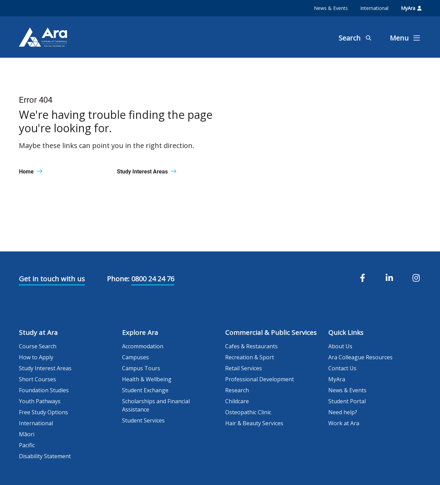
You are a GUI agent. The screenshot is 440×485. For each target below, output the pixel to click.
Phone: (118, 278)
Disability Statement (45, 456)
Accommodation (142, 346)
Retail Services (243, 368)
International (374, 8)
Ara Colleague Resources (360, 357)
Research (237, 390)
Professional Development (259, 379)
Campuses (135, 357)
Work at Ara (343, 423)
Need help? (342, 412)
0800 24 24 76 (152, 278)
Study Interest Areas (45, 368)
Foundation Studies (44, 390)
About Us (340, 346)
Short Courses (37, 379)
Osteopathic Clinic (248, 412)
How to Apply (36, 357)
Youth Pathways (39, 401)
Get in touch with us (52, 278)
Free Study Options (43, 412)
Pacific (27, 445)
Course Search (37, 346)
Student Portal (347, 401)
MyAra (411, 8)
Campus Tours (141, 368)
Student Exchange (145, 390)
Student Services (143, 420)
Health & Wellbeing (147, 379)
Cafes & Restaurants (251, 346)
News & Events (331, 8)
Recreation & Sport (249, 357)
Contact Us (342, 368)
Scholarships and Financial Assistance (156, 405)
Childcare (237, 401)
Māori (26, 434)
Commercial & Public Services (271, 332)
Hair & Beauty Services (254, 423)
